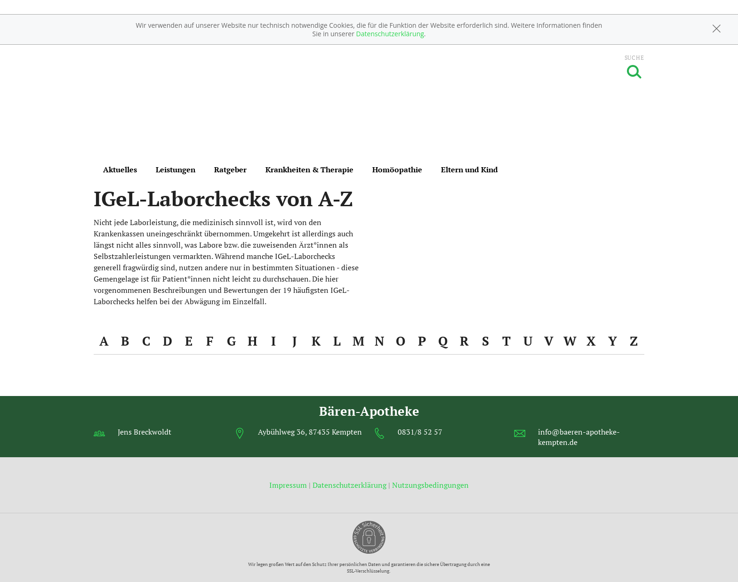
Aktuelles (120, 169)
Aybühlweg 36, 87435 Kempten (310, 432)
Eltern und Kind (469, 169)
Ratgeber (230, 169)
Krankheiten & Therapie (309, 169)
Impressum (289, 485)
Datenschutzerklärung (390, 33)
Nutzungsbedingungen (430, 485)
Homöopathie (397, 169)
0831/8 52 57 (420, 432)
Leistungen (175, 169)
